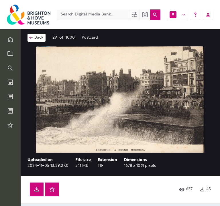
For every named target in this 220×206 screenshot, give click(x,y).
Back (36, 37)
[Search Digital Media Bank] (93, 14)
